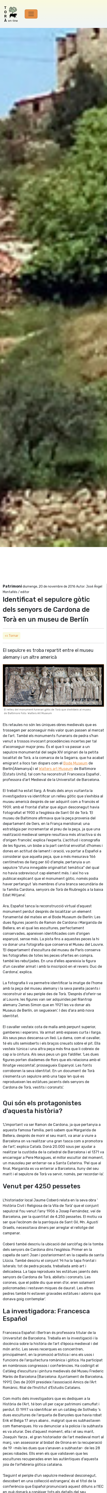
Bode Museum (75, 763)
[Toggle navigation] (31, 14)
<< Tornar (11, 636)
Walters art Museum (56, 769)
